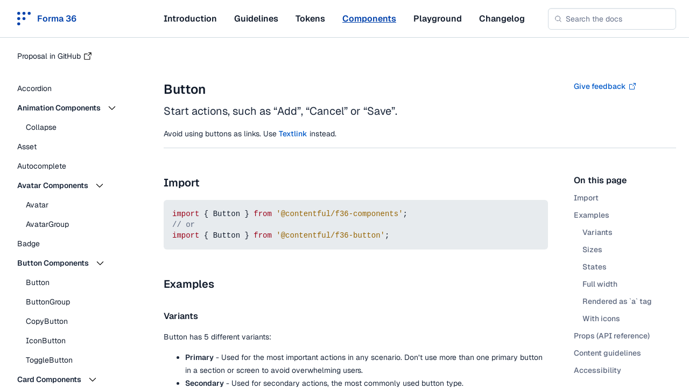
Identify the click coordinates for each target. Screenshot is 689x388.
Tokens (310, 18)
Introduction (190, 18)
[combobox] (612, 19)
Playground (437, 18)
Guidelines (256, 18)
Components (369, 18)
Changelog (502, 18)
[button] (75, 107)
